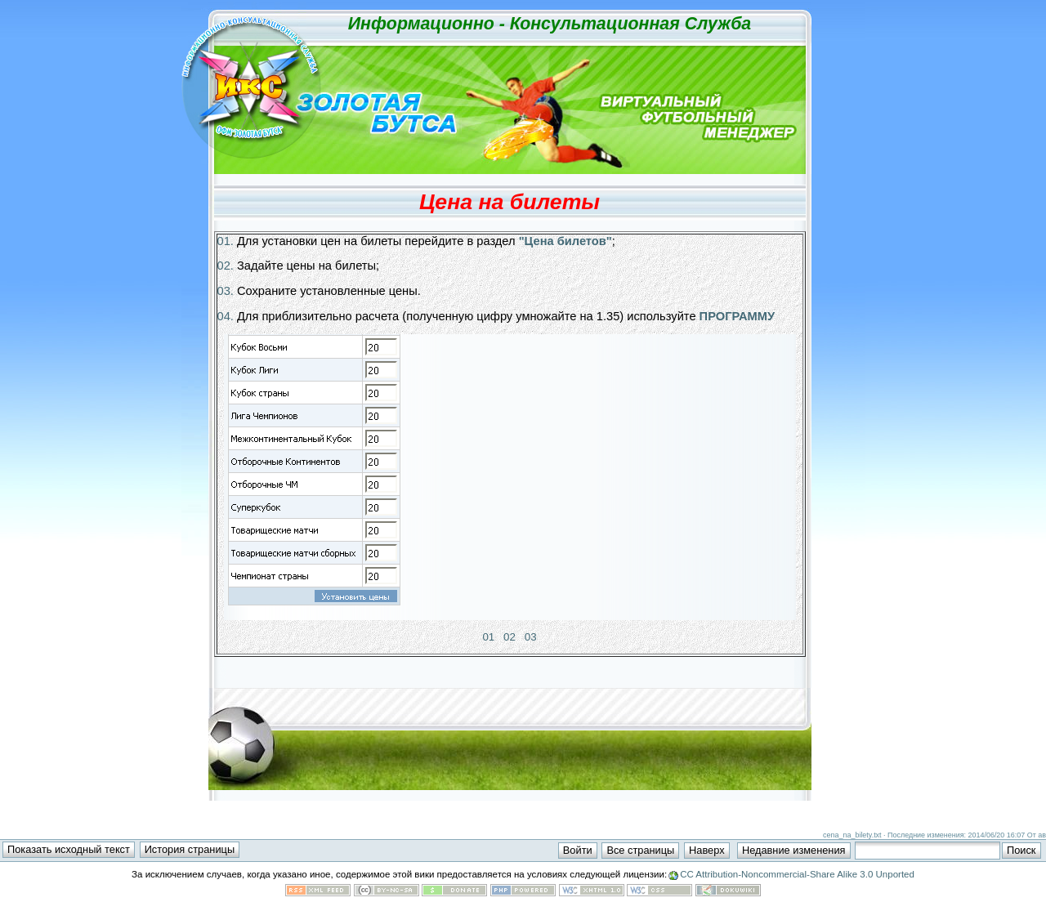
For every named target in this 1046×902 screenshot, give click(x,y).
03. (225, 290)
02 (509, 637)
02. (225, 265)
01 (488, 637)
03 (531, 637)
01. (225, 241)
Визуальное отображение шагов (510, 477)
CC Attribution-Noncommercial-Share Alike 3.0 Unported (797, 874)
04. (225, 316)
